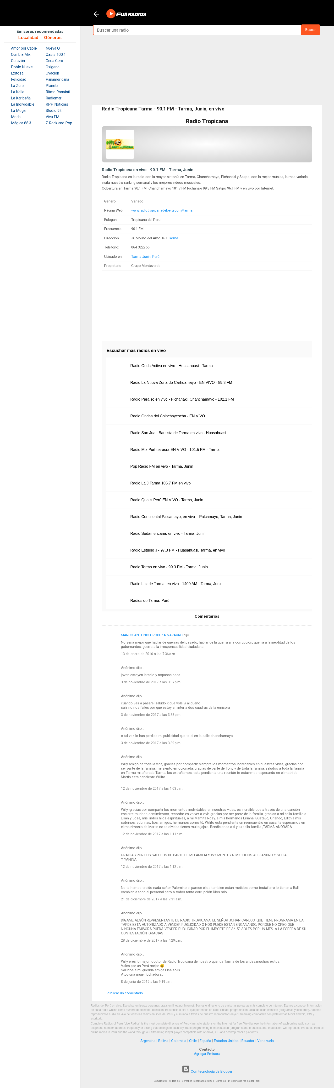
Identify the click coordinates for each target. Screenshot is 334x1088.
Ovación (52, 73)
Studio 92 (54, 110)
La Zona (17, 85)
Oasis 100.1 (56, 54)
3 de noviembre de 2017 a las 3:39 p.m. (151, 743)
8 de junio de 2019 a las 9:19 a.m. (146, 981)
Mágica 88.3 (21, 123)
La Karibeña (21, 98)
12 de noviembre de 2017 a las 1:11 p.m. (152, 834)
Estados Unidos (226, 1041)
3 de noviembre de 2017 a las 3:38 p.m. (151, 715)
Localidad (28, 37)
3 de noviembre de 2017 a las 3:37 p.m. (151, 682)
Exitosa (17, 73)
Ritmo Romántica (60, 92)
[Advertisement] (207, 70)
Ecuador (247, 1041)
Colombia (178, 1041)
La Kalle (17, 92)
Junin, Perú (150, 256)
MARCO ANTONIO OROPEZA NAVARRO (152, 635)
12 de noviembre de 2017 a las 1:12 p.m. (152, 866)
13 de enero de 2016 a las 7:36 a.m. (148, 654)
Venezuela (265, 1041)
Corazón (18, 60)
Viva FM (52, 117)
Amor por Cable (24, 48)
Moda (16, 117)
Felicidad (18, 79)
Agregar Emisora (207, 1054)
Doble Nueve (22, 67)
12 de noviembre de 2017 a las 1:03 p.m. (152, 788)
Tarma (173, 238)
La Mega (18, 110)
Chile (193, 1041)
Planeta (52, 85)
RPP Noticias (57, 104)
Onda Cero (54, 60)
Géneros (52, 37)
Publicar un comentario (125, 993)
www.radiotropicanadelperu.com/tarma (161, 210)
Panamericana (57, 79)
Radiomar (53, 98)
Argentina (147, 1041)
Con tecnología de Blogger (207, 1071)
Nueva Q (53, 48)
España (205, 1041)
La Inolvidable (22, 104)
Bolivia (163, 1041)
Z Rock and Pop (59, 123)
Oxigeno (53, 67)
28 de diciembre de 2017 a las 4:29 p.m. (151, 940)
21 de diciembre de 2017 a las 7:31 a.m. (151, 899)
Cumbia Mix (21, 54)
